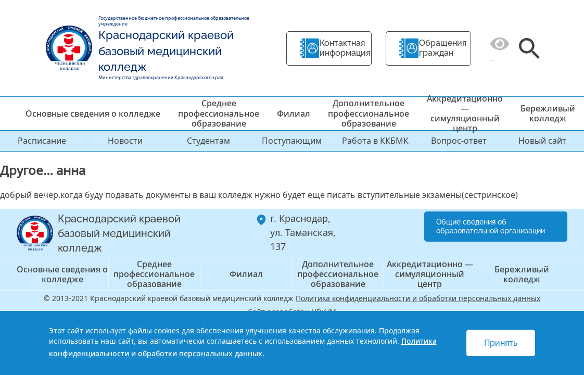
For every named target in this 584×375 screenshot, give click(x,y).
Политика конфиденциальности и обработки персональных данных (418, 298)
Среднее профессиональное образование (218, 113)
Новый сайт (542, 140)
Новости (125, 140)
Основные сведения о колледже (93, 113)
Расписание (42, 140)
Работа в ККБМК (375, 140)
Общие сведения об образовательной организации (490, 226)
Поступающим (292, 140)
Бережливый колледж (547, 113)
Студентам (208, 140)
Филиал (293, 113)
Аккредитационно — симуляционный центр (465, 113)
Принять (500, 343)
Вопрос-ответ (459, 140)
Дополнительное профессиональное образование (368, 113)
